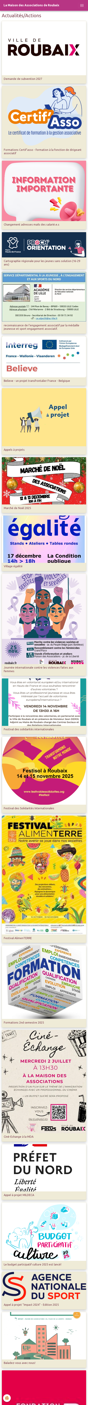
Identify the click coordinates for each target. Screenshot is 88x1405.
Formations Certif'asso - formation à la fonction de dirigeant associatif (43, 151)
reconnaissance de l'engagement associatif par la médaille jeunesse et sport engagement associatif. (41, 327)
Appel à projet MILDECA (19, 1195)
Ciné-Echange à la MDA (18, 1136)
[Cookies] (7, 1398)
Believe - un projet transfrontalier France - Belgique (37, 380)
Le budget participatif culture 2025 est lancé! (32, 1264)
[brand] (31, 5)
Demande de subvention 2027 (23, 78)
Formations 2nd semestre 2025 (24, 1022)
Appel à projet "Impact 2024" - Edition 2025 (31, 1304)
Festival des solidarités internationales (29, 729)
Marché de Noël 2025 (17, 508)
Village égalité (13, 566)
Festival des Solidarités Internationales (29, 808)
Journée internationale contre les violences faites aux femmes (38, 669)
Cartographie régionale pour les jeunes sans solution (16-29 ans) (42, 262)
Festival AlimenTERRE (18, 938)
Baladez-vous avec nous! (19, 1362)
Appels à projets (14, 449)
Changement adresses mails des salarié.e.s (31, 224)
